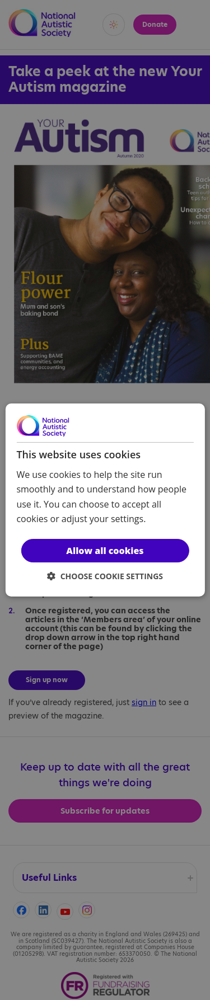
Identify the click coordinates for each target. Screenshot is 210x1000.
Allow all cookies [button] (104, 550)
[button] (105, 576)
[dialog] (104, 500)
